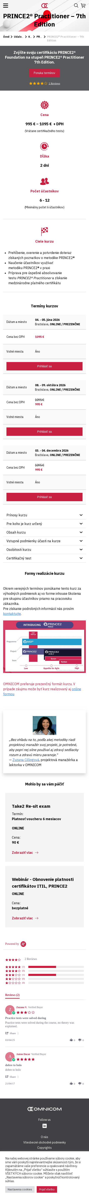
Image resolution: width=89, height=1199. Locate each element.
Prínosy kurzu (16, 515)
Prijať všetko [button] (47, 1189)
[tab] (12, 996)
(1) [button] (23, 966)
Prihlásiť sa (44, 366)
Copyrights (44, 1148)
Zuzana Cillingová (26, 760)
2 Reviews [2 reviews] (54, 83)
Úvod (6, 36)
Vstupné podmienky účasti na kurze (33, 541)
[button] (12, 1033)
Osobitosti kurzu (18, 549)
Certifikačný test (18, 558)
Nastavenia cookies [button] (20, 1189)
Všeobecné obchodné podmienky (44, 1142)
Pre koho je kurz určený (24, 524)
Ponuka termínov (44, 73)
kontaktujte (12, 614)
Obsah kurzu (16, 532)
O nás (44, 1137)
